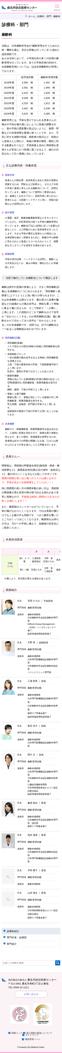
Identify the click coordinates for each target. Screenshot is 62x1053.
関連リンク (17, 1033)
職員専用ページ (32, 1039)
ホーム (31, 16)
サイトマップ (31, 1035)
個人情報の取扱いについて (39, 1033)
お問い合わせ (31, 994)
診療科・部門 (44, 16)
